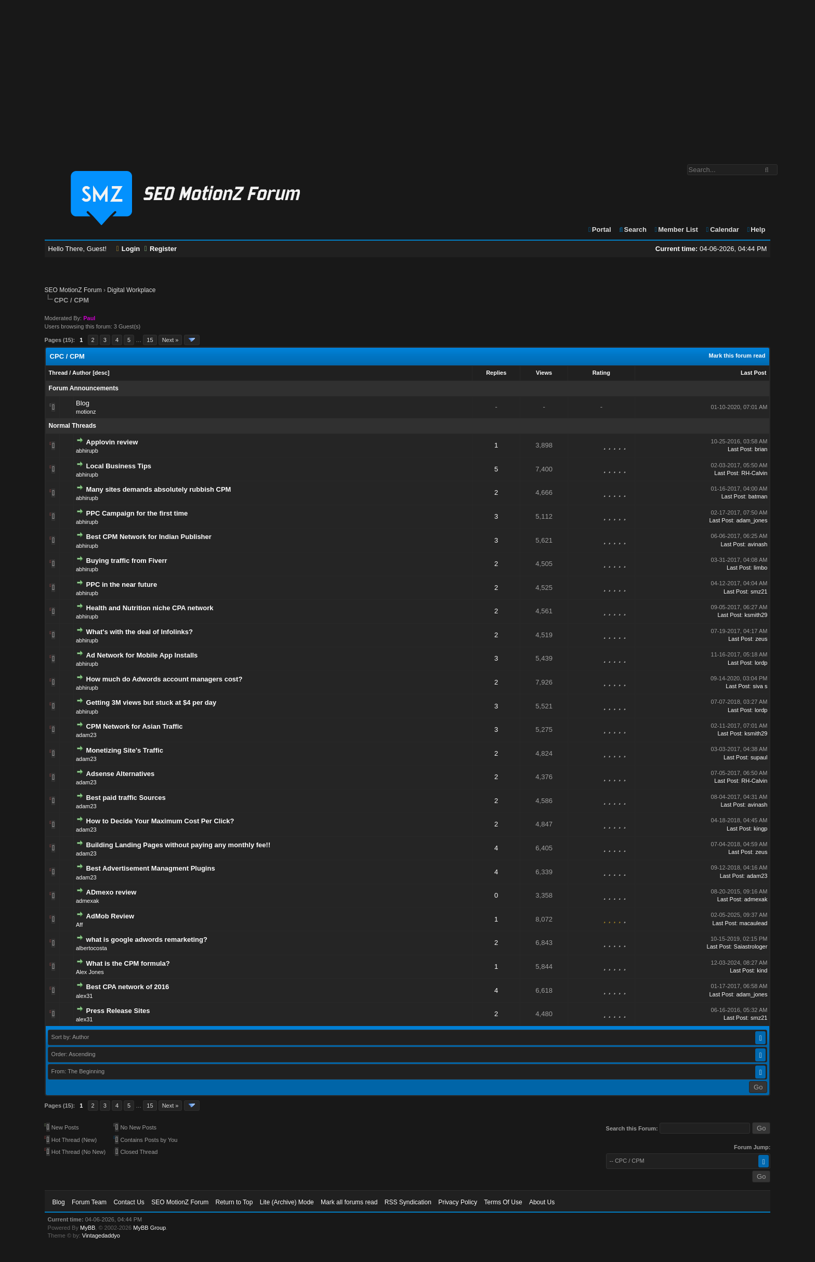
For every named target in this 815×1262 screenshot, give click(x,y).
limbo (760, 567)
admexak (87, 901)
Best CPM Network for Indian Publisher (149, 537)
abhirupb (87, 451)
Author (81, 373)
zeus (761, 639)
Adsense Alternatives (120, 774)
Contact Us (128, 1202)
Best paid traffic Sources (126, 797)
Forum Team (89, 1202)
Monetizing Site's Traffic (124, 750)
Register (160, 249)
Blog (82, 403)
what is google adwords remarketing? (146, 939)
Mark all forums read (349, 1202)
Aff (79, 925)
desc (101, 373)
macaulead (754, 923)
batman (758, 496)
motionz (86, 412)
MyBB (87, 1228)
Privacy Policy (457, 1202)
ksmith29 (755, 615)
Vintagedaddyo (101, 1235)
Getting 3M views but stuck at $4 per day (151, 702)
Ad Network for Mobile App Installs (142, 655)
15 (150, 340)
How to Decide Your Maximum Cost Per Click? (160, 821)
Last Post (754, 373)
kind (762, 970)
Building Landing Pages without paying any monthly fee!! (178, 845)
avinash (757, 544)
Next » (170, 340)
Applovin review (112, 442)
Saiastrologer (751, 946)
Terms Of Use (503, 1202)
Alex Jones (90, 972)
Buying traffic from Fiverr (126, 560)
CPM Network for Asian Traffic (134, 726)
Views (544, 373)
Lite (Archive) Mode (287, 1202)
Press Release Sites (118, 1011)
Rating (601, 373)
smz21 (759, 591)
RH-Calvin (754, 473)
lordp (761, 663)
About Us (542, 1202)
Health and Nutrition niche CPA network (150, 608)
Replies (496, 373)
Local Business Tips (118, 466)
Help (755, 229)
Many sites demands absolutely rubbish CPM (158, 489)
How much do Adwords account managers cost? (164, 679)
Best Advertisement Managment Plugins (150, 868)
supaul (759, 757)
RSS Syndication (408, 1202)
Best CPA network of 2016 (127, 987)
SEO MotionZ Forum (73, 290)
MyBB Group (149, 1228)
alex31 (84, 996)
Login (128, 249)
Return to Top (234, 1202)
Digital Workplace (131, 290)
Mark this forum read (737, 355)
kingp (760, 828)
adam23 (86, 735)
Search (632, 229)
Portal (599, 229)
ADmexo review (111, 892)
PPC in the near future (121, 584)
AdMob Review (110, 916)
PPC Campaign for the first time (137, 513)
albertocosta (91, 948)
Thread (58, 373)
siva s (760, 686)
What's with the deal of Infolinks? (139, 632)
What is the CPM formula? (128, 963)
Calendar (722, 229)
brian (761, 449)
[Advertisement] (407, 77)
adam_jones (751, 520)
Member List (676, 229)
